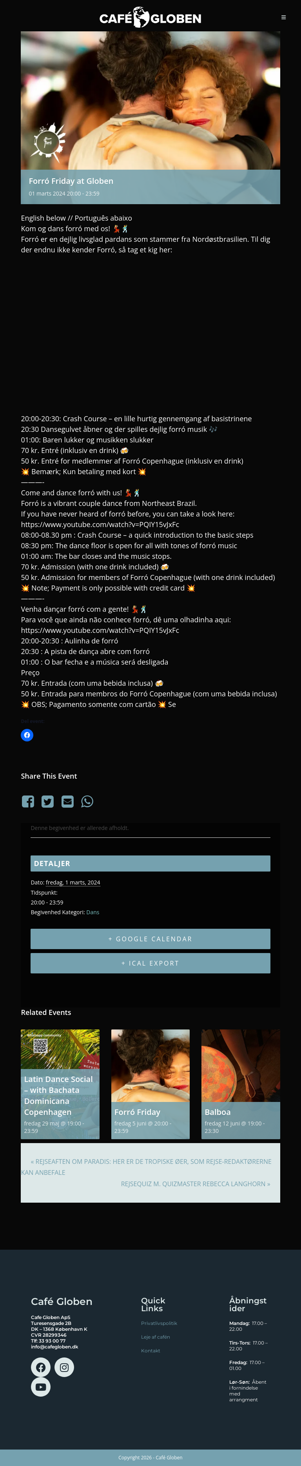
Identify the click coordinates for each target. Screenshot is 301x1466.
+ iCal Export (150, 963)
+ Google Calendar (151, 939)
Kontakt (150, 1351)
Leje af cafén (155, 1337)
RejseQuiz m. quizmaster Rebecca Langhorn (195, 1184)
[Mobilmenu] (283, 17)
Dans (92, 912)
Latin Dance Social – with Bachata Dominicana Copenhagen (58, 1095)
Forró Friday (137, 1112)
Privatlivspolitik (159, 1323)
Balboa (218, 1112)
